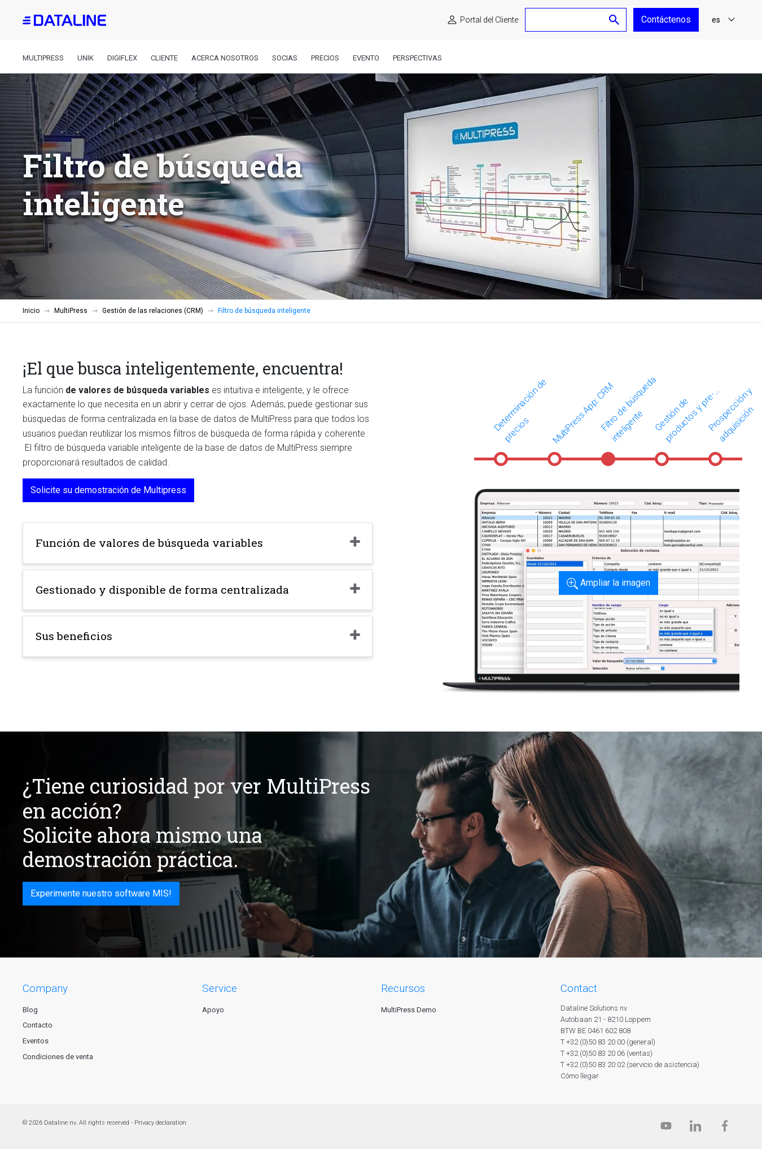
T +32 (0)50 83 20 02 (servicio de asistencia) (629, 1064)
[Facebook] (724, 1128)
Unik (85, 58)
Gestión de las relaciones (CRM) (152, 311)
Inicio (31, 311)
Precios (325, 58)
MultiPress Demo (408, 1010)
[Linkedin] (695, 1128)
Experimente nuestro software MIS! (101, 893)
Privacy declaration (160, 1122)
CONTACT (578, 988)
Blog (30, 1010)
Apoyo (213, 1010)
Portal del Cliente (489, 19)
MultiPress (43, 58)
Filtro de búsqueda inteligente (628, 408)
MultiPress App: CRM (582, 413)
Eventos (36, 1041)
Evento (366, 58)
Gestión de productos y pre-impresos (684, 417)
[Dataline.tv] (666, 1128)
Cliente (164, 58)
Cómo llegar (579, 1076)
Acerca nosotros (225, 58)
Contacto (37, 1025)
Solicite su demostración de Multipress (108, 490)
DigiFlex (122, 58)
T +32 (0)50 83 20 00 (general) (607, 1042)
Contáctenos (666, 19)
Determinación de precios (520, 409)
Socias (284, 58)
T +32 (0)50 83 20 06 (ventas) (606, 1053)
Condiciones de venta (58, 1056)
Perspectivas (417, 58)
